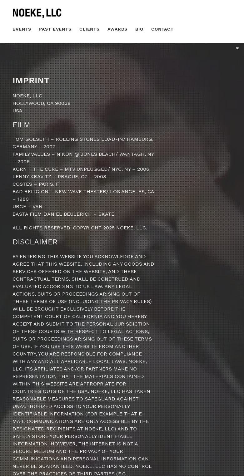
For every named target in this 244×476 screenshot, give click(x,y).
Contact (162, 29)
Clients (89, 29)
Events (21, 29)
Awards (117, 29)
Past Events (55, 29)
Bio (139, 29)
